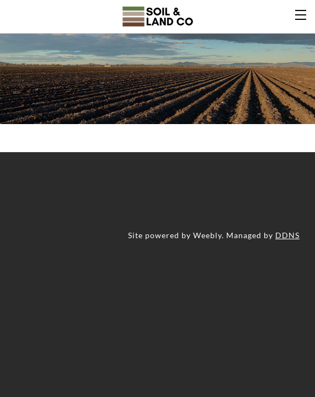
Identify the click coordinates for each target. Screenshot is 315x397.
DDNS (287, 235)
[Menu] (301, 14)
